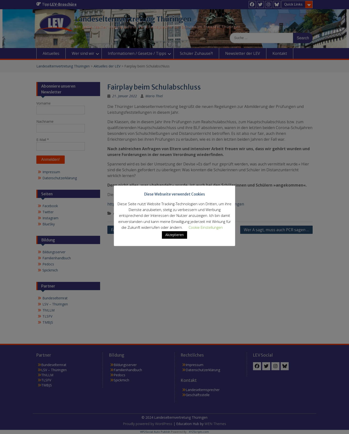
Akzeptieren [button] (174, 238)
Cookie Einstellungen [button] (206, 230)
